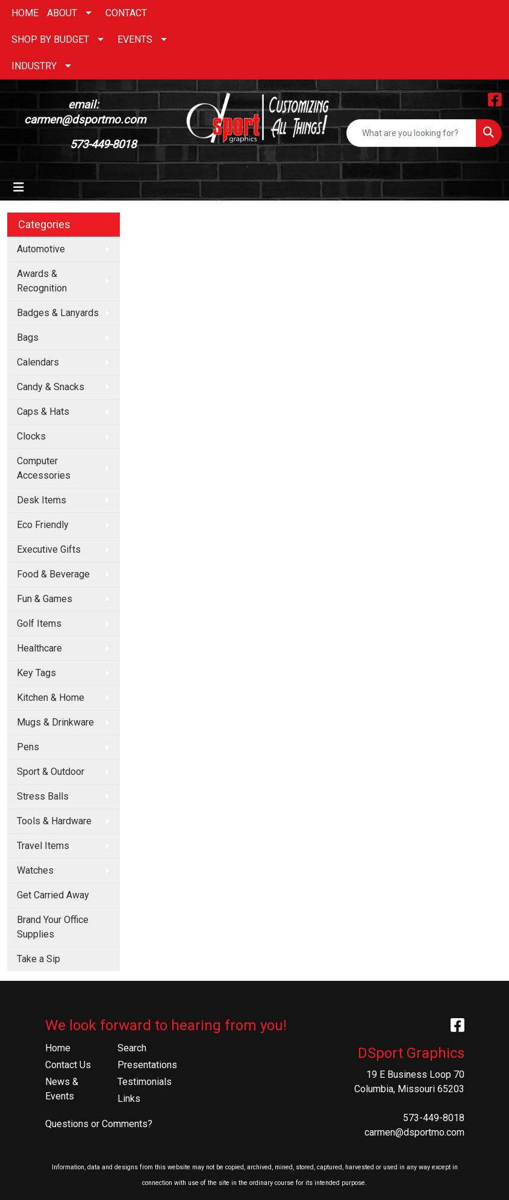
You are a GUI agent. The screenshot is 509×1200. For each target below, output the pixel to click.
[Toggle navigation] (18, 187)
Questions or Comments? (98, 1124)
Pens (28, 747)
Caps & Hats (43, 411)
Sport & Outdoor (50, 771)
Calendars (38, 362)
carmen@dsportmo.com (414, 1132)
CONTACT (126, 13)
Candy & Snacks (50, 387)
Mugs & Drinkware (55, 722)
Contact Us (68, 1065)
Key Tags (36, 673)
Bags (28, 337)
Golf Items (39, 623)
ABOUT (62, 13)
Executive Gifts (49, 549)
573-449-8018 (433, 1118)
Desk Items (41, 500)
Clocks (31, 436)
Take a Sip (38, 959)
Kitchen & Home (50, 697)
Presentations (146, 1065)
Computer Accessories (43, 468)
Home (57, 1048)
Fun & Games (44, 599)
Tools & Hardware (54, 821)
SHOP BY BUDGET (50, 39)
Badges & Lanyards (58, 313)
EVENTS (134, 39)
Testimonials (144, 1081)
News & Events (61, 1089)
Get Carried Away (53, 895)
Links (128, 1098)
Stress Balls (43, 796)
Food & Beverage (53, 574)
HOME (25, 13)
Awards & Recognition (42, 281)
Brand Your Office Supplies (53, 927)
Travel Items (43, 845)
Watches (35, 870)
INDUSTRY (34, 66)
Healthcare (39, 648)
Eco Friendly (43, 524)
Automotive (41, 249)
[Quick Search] (411, 133)
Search (131, 1048)
